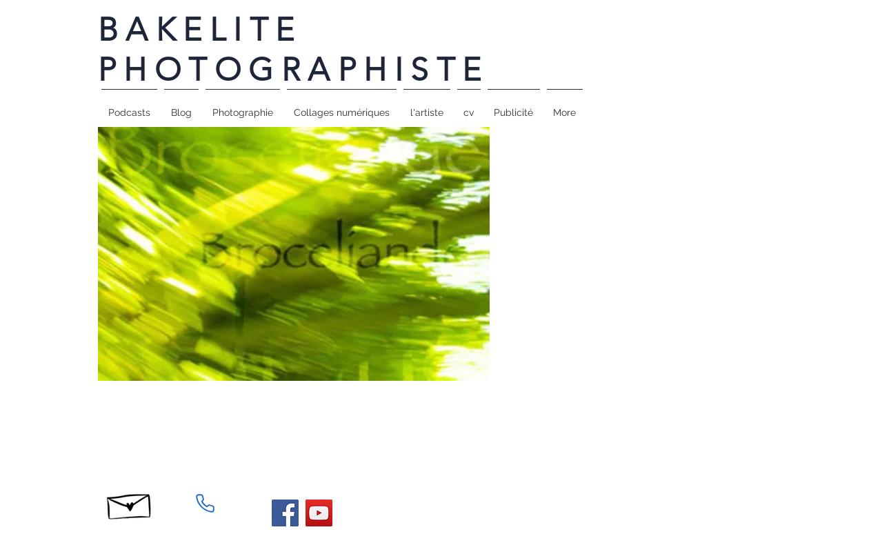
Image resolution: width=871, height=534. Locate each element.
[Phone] (205, 503)
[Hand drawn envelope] (130, 503)
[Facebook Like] (610, 408)
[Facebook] (285, 513)
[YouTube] (319, 513)
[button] (242, 106)
